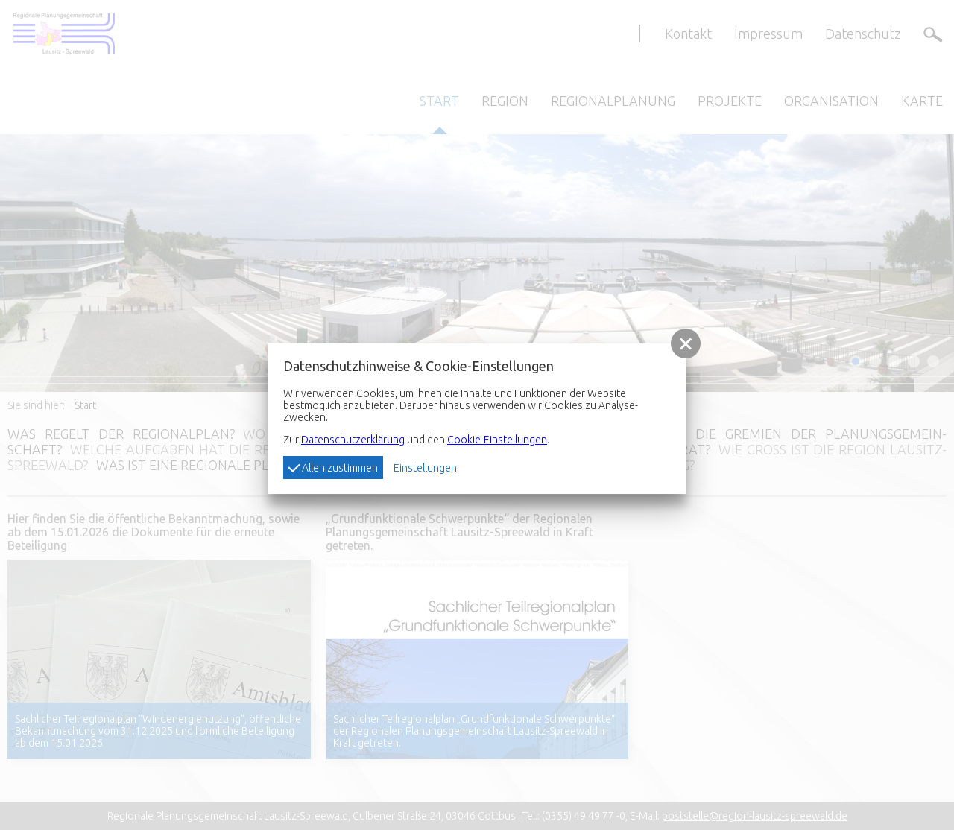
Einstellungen (425, 468)
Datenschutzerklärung (353, 440)
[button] (686, 343)
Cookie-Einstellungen (497, 440)
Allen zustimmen (333, 467)
